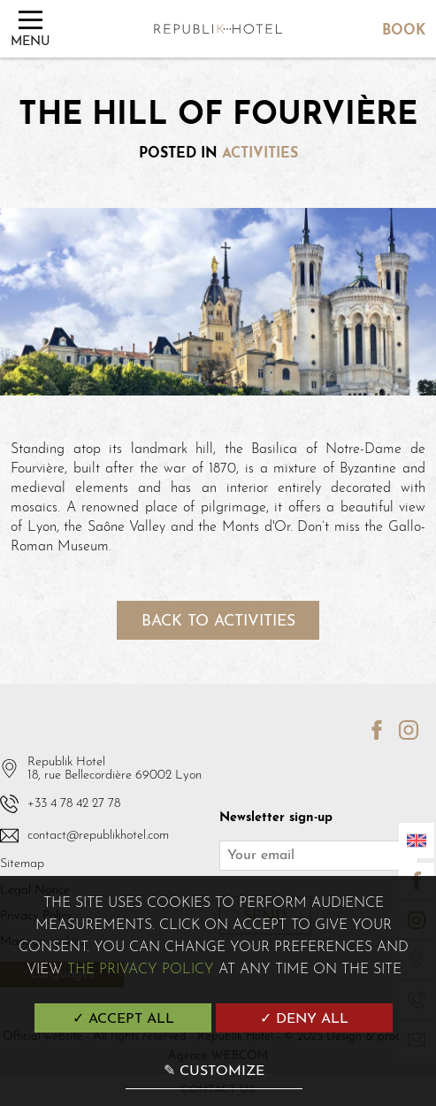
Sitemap (22, 864)
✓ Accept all (123, 1019)
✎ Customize (214, 1071)
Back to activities (218, 621)
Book (403, 31)
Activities (260, 154)
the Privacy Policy (140, 970)
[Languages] (416, 840)
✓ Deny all (304, 1019)
